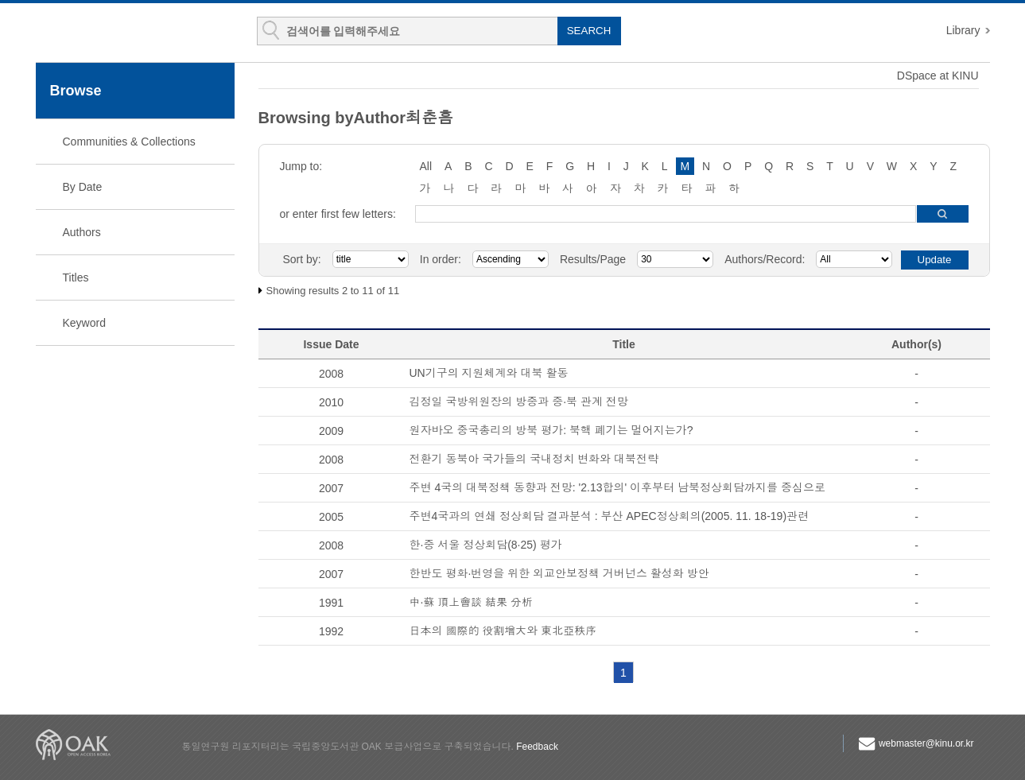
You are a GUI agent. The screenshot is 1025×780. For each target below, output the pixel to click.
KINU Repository (129, 33)
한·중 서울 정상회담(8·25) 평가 (486, 544)
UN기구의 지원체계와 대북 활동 (489, 373)
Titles (76, 277)
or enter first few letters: (338, 214)
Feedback (537, 746)
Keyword (84, 322)
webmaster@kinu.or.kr (926, 743)
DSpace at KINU (938, 75)
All (426, 166)
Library (963, 30)
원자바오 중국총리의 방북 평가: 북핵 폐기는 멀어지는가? (551, 430)
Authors (82, 232)
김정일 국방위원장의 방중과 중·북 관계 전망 (519, 401)
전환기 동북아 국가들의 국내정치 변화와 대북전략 (534, 458)
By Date (83, 186)
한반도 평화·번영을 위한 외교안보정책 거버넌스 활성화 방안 (559, 573)
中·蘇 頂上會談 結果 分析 (472, 602)
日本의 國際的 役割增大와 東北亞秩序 (503, 630)
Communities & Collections (129, 141)
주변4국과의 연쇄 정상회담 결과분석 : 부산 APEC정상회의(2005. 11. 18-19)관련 (610, 516)
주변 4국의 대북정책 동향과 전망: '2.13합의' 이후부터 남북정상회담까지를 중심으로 (617, 487)
